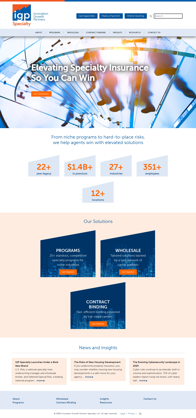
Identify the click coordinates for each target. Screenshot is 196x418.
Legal (122, 413)
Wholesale (62, 398)
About (16, 398)
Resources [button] (135, 32)
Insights (117, 32)
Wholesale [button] (73, 32)
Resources (106, 402)
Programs (18, 402)
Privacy (131, 413)
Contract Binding (96, 32)
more (41, 380)
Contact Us (154, 32)
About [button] (38, 32)
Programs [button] (54, 32)
